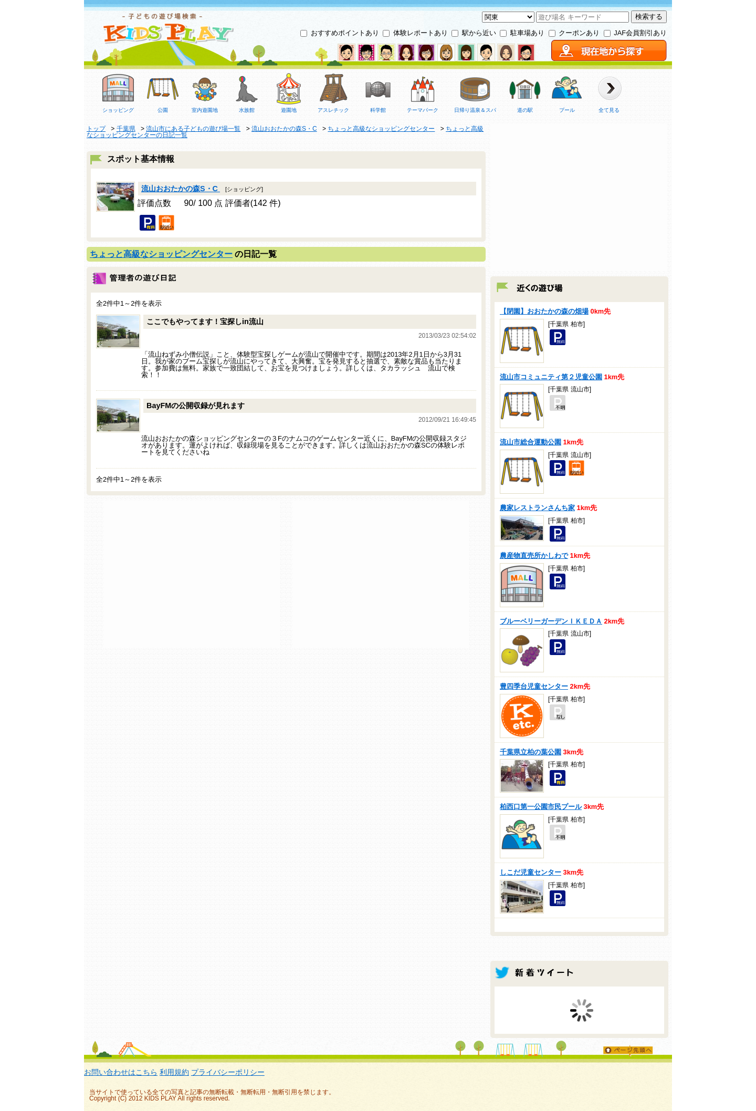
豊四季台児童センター (534, 686)
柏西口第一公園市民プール (541, 807)
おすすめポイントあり (345, 33)
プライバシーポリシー (228, 1072)
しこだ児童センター (530, 872)
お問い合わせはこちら (121, 1072)
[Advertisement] (191, 574)
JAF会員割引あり (640, 33)
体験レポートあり (420, 33)
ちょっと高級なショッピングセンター (161, 254)
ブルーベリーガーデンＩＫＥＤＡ (551, 621)
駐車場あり (527, 33)
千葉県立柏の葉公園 (530, 752)
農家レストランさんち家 (537, 508)
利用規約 (174, 1072)
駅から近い (479, 33)
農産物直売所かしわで (534, 555)
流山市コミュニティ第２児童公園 (551, 377)
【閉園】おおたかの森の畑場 (544, 311)
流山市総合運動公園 (530, 442)
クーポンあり (579, 33)
